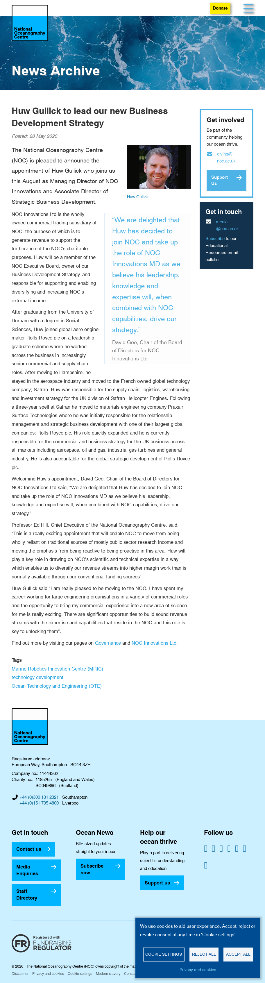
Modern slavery (108, 973)
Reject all (204, 954)
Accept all (238, 954)
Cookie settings (80, 973)
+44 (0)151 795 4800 (39, 803)
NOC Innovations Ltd (154, 643)
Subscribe (215, 238)
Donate (220, 8)
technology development (37, 677)
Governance (108, 643)
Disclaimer (20, 973)
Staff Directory (26, 894)
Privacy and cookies (48, 973)
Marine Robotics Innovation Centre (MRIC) (57, 669)
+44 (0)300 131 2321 (39, 797)
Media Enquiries (27, 870)
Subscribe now (91, 869)
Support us (157, 883)
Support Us (219, 180)
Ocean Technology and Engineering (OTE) (57, 686)
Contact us (28, 849)
